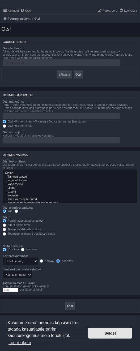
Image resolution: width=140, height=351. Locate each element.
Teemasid (30, 249)
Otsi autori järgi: (14, 132)
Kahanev (64, 260)
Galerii (70, 192)
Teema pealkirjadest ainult (22, 229)
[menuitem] (25, 10)
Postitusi (11, 249)
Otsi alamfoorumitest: (18, 207)
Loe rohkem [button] (20, 342)
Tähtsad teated (70, 177)
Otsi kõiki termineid (17, 125)
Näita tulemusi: (13, 246)
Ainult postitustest (17, 224)
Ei (18, 210)
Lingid (70, 188)
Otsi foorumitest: (14, 161)
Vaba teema (70, 184)
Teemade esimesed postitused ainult (29, 233)
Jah (7, 210)
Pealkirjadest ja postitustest (23, 220)
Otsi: (6, 217)
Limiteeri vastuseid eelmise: (22, 269)
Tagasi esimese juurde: (19, 282)
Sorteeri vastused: (15, 255)
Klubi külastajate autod (70, 199)
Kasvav (47, 260)
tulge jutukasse (70, 180)
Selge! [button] (110, 333)
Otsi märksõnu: (13, 101)
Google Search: (13, 48)
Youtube (70, 196)
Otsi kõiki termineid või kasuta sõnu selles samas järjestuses (44, 121)
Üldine (70, 173)
